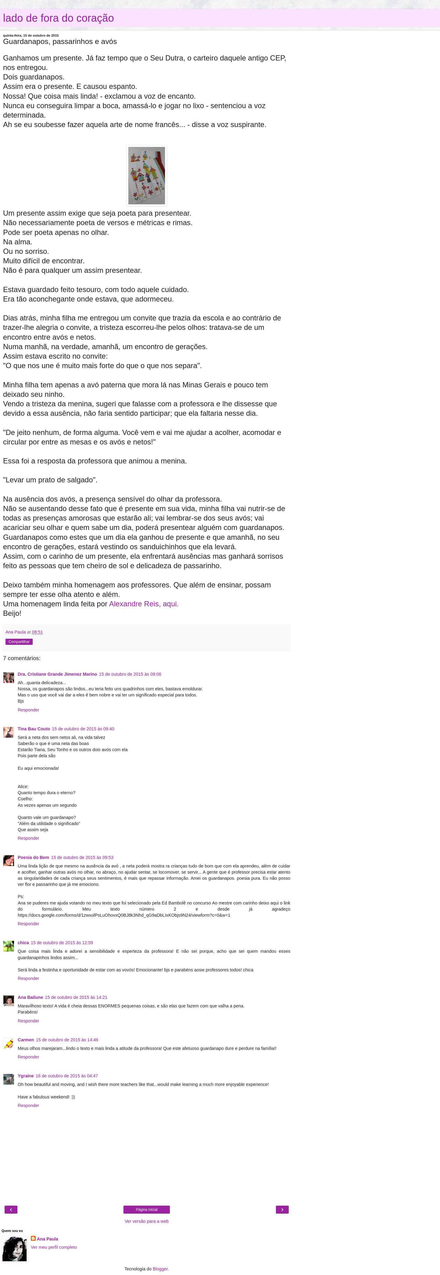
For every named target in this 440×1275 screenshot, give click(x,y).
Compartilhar (19, 642)
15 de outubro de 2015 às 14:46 (67, 1039)
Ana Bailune (30, 997)
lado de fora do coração (58, 18)
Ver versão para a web (147, 1221)
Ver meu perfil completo (54, 1247)
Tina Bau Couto (34, 728)
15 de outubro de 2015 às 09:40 (83, 728)
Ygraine (26, 1075)
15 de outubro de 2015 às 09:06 (130, 674)
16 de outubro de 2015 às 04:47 (67, 1075)
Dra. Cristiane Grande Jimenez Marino (57, 674)
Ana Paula (47, 1239)
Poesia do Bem (33, 857)
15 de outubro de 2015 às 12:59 (62, 942)
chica (23, 942)
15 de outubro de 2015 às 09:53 (82, 857)
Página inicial (147, 1209)
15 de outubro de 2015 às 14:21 (76, 997)
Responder (28, 709)
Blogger (160, 1268)
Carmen (26, 1039)
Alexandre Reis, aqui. (144, 604)
